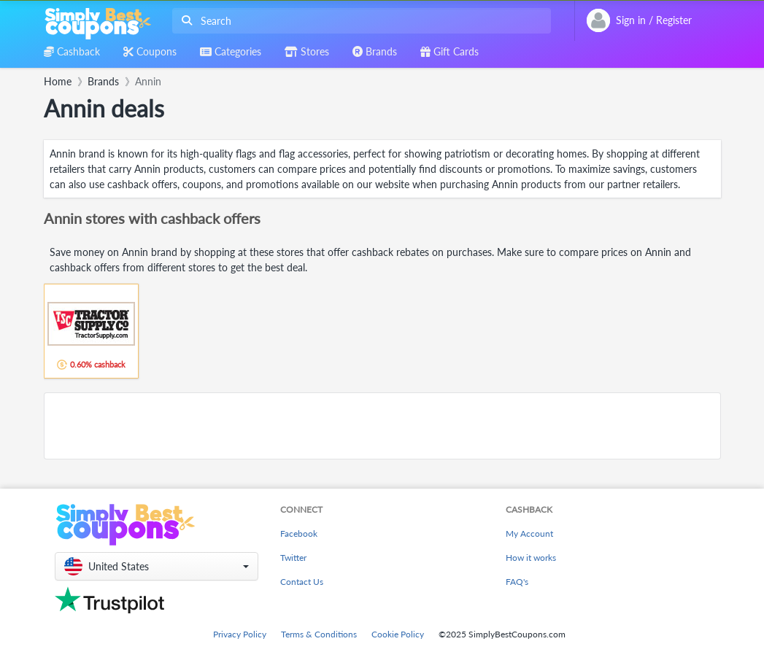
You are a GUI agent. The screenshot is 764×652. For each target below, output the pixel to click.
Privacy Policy (239, 634)
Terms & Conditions (319, 634)
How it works (531, 557)
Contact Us (301, 581)
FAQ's (517, 581)
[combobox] (358, 21)
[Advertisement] (382, 426)
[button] (156, 566)
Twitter (293, 557)
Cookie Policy (397, 634)
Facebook (298, 533)
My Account (529, 533)
